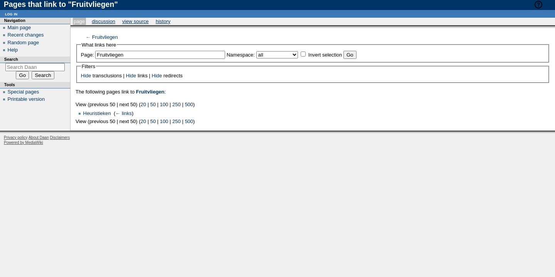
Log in (11, 14)
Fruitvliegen (105, 37)
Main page (19, 27)
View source (135, 21)
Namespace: (241, 55)
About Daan (39, 137)
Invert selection (325, 55)
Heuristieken (97, 113)
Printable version (26, 99)
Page (79, 21)
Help (550, 4)
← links (123, 113)
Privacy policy (15, 137)
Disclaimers (60, 137)
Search (11, 59)
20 (143, 104)
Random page (23, 42)
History (163, 21)
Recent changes (26, 35)
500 (189, 104)
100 (164, 104)
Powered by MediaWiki (23, 142)
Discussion (103, 21)
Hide (86, 75)
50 (153, 104)
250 (176, 104)
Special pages (23, 92)
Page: (87, 55)
